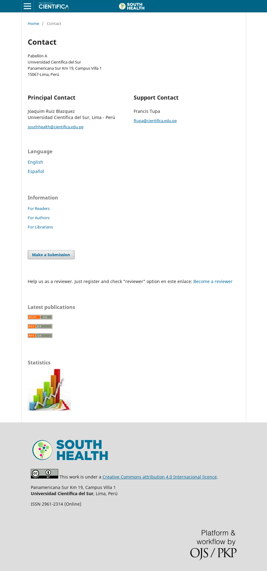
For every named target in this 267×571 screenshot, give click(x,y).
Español (36, 171)
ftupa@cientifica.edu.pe (155, 120)
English (35, 162)
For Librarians (40, 227)
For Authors (39, 217)
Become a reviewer (213, 281)
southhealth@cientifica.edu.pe (55, 126)
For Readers (39, 208)
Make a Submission (51, 254)
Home (33, 23)
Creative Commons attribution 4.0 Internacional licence (160, 477)
